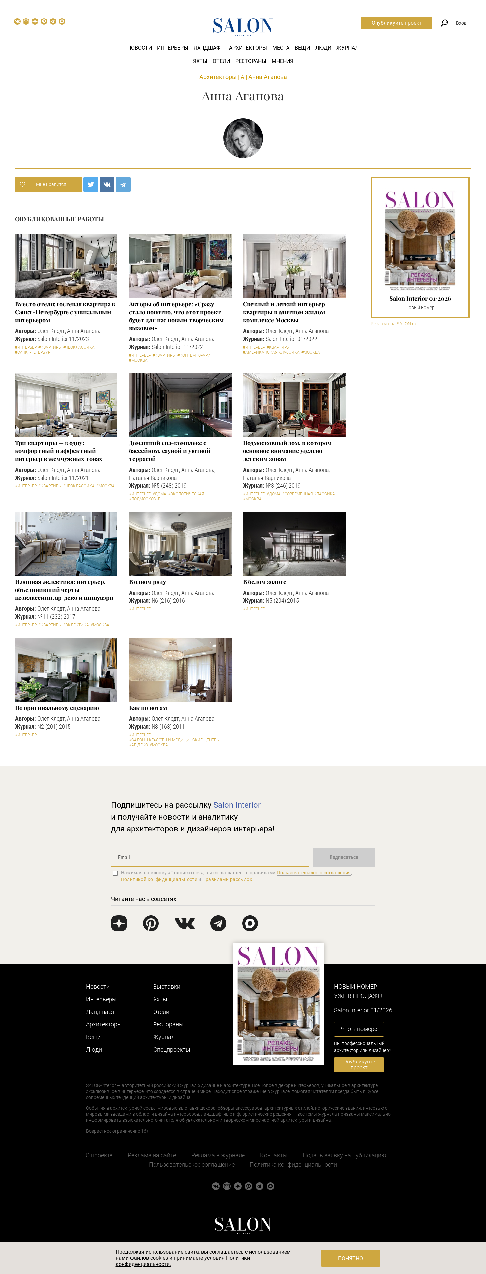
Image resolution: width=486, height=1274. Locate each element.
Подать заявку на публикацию (344, 1155)
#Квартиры (50, 347)
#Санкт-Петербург (34, 352)
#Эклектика (76, 625)
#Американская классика (271, 352)
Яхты (200, 61)
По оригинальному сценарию (57, 708)
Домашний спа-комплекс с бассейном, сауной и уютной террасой (170, 451)
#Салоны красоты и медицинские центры (174, 740)
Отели (221, 61)
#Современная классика (308, 494)
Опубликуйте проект (397, 23)
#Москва (138, 360)
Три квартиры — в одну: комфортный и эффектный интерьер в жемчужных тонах (59, 451)
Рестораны (250, 61)
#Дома (159, 494)
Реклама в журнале (218, 1155)
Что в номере (359, 1028)
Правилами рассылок (227, 879)
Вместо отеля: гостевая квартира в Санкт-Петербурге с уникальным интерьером (65, 312)
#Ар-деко (138, 745)
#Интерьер (26, 347)
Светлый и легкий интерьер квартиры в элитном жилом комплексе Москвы (284, 312)
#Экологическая (186, 494)
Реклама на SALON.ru (393, 323)
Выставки (166, 986)
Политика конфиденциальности (293, 1164)
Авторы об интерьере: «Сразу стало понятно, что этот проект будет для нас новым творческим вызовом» (176, 316)
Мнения (282, 61)
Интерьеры (172, 48)
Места (280, 48)
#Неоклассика (79, 347)
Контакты (273, 1155)
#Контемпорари (194, 355)
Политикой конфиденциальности (159, 879)
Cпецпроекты (171, 1049)
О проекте (99, 1155)
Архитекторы (248, 48)
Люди (323, 48)
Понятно (350, 1258)
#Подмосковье (144, 499)
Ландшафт (209, 48)
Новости (139, 48)
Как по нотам (148, 708)
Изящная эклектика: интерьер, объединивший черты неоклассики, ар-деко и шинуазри (64, 589)
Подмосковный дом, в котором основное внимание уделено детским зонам (287, 451)
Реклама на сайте (152, 1155)
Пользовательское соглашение (192, 1164)
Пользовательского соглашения (314, 872)
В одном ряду (147, 582)
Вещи (302, 48)
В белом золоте (265, 582)
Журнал (347, 48)
